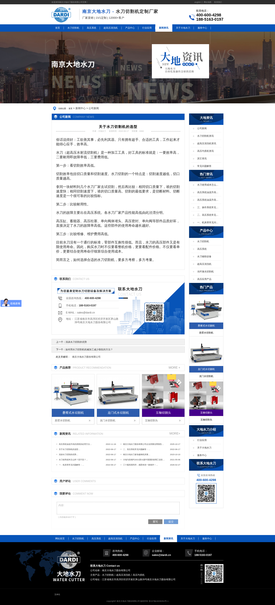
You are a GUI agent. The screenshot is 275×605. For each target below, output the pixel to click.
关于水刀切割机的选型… (69, 449)
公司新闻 (94, 108)
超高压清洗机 (111, 27)
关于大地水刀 (183, 27)
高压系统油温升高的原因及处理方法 (207, 192)
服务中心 (202, 27)
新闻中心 (80, 108)
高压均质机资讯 (205, 151)
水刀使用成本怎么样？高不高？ (206, 184)
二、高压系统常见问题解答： (207, 215)
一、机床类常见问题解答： (207, 222)
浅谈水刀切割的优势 (76, 342)
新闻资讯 (163, 27)
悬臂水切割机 (62, 420)
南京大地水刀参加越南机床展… (136, 454)
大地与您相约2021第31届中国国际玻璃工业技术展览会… (144, 460)
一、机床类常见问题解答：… (71, 465)
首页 (57, 27)
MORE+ (175, 433)
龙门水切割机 (107, 420)
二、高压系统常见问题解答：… (136, 449)
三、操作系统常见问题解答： (207, 207)
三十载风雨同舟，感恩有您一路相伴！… (140, 465)
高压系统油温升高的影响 (207, 200)
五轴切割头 (151, 420)
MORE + (174, 367)
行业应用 (147, 27)
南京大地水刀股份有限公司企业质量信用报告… (143, 444)
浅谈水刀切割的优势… (68, 454)
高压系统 (91, 27)
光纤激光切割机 (205, 271)
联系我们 (218, 2)
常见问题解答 (204, 166)
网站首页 (60, 538)
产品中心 (130, 27)
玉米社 (57, 594)
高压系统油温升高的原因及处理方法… (75, 444)
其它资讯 (202, 158)
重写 (155, 521)
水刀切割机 (73, 27)
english (197, 2)
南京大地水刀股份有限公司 (86, 356)
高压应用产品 (204, 279)
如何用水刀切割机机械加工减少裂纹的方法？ (89, 349)
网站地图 (207, 2)
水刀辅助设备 (204, 256)
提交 (171, 521)
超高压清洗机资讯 (206, 143)
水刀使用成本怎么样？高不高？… (73, 460)
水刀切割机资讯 (205, 136)
